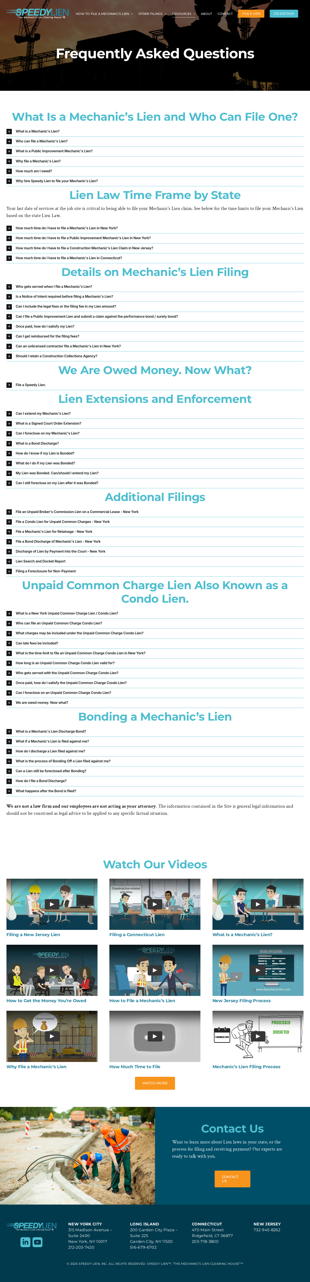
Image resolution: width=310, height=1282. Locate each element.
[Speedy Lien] (31, 1225)
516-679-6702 (143, 1247)
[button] (155, 131)
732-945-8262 (267, 1230)
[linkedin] (25, 1242)
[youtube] (37, 1242)
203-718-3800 (205, 1241)
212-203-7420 (81, 1247)
